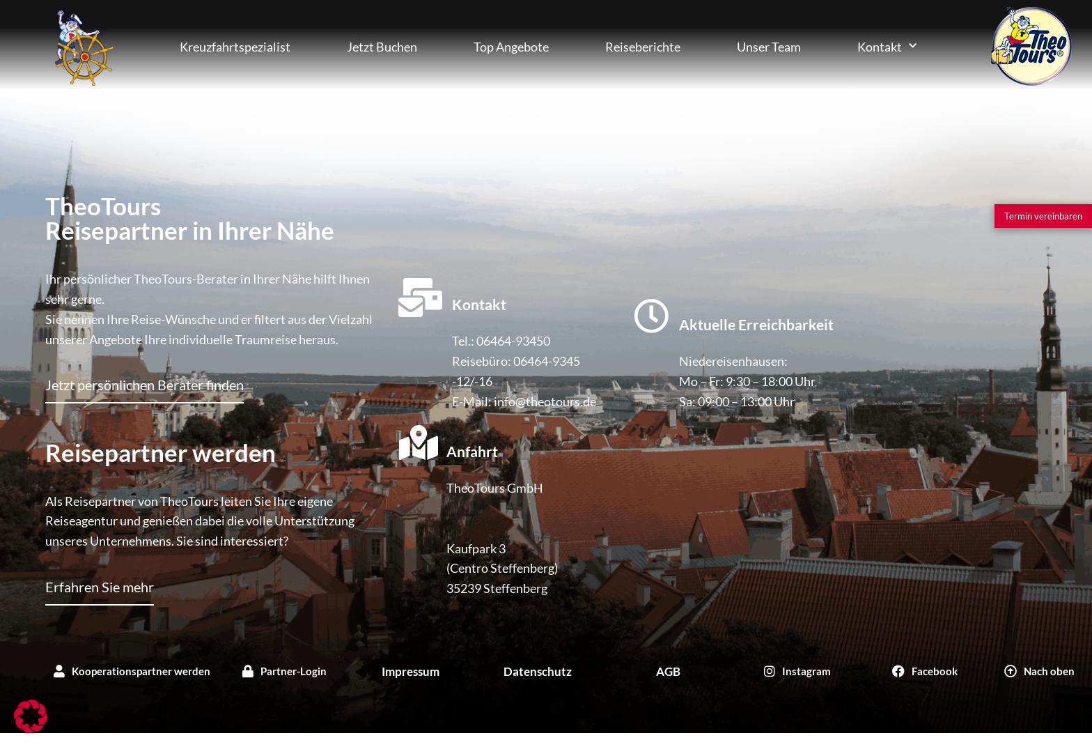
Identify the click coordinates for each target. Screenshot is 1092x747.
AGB (668, 671)
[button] (30, 716)
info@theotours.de (545, 401)
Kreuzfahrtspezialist (235, 46)
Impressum (410, 671)
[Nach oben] (1039, 671)
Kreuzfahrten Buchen (83, 46)
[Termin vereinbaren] (1043, 216)
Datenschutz (538, 671)
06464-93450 (513, 340)
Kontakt (886, 46)
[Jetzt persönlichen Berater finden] (144, 390)
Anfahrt (472, 451)
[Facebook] (925, 671)
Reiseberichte (642, 46)
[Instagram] (797, 671)
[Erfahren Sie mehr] (99, 593)
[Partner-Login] (284, 671)
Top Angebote (511, 46)
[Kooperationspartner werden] (132, 671)
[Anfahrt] (418, 442)
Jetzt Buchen (382, 46)
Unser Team (769, 46)
